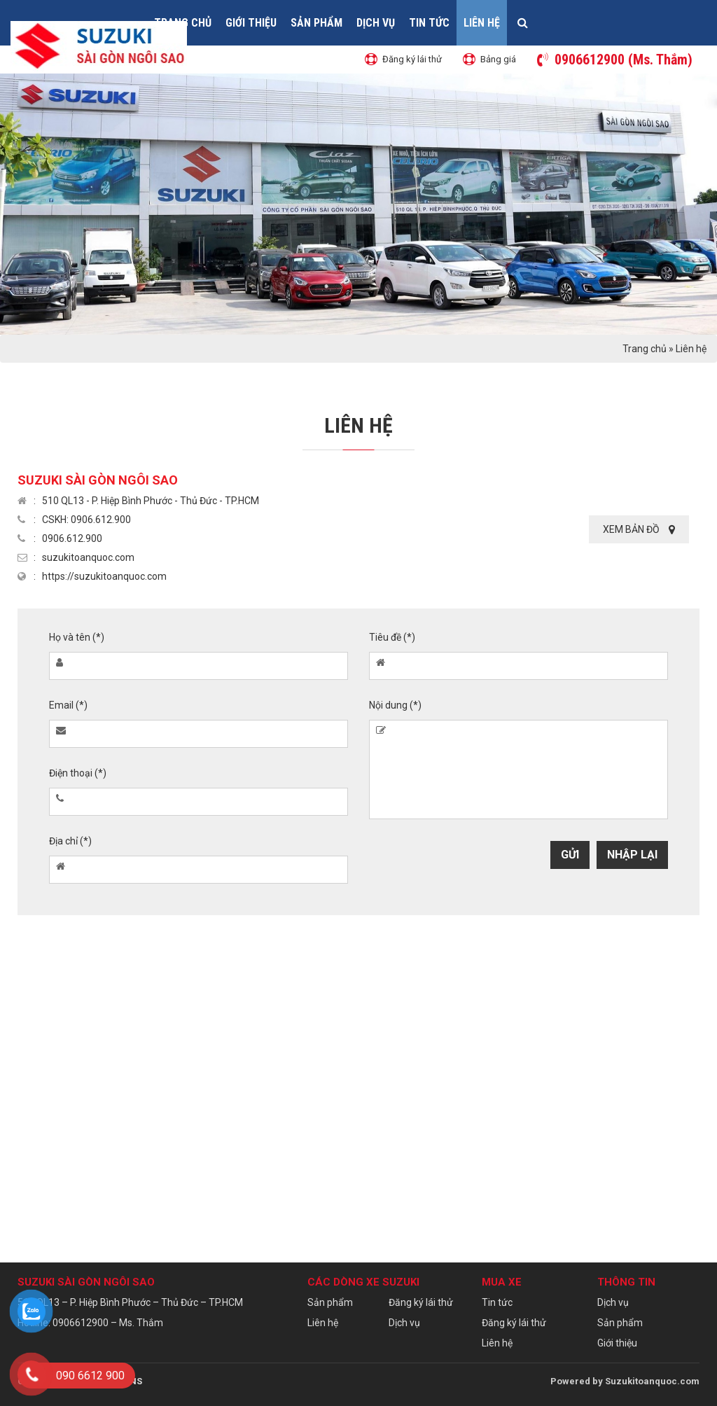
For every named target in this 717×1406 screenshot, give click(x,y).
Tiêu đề (392, 637)
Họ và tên (76, 637)
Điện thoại (77, 773)
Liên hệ (482, 22)
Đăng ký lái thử (421, 1302)
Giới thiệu (251, 22)
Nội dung (395, 705)
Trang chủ (644, 348)
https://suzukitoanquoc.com (104, 576)
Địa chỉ (70, 841)
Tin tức (429, 22)
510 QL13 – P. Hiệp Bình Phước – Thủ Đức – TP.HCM (130, 1302)
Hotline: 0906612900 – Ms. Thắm (90, 1322)
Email (68, 705)
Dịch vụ (375, 22)
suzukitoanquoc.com (88, 557)
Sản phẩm (316, 22)
